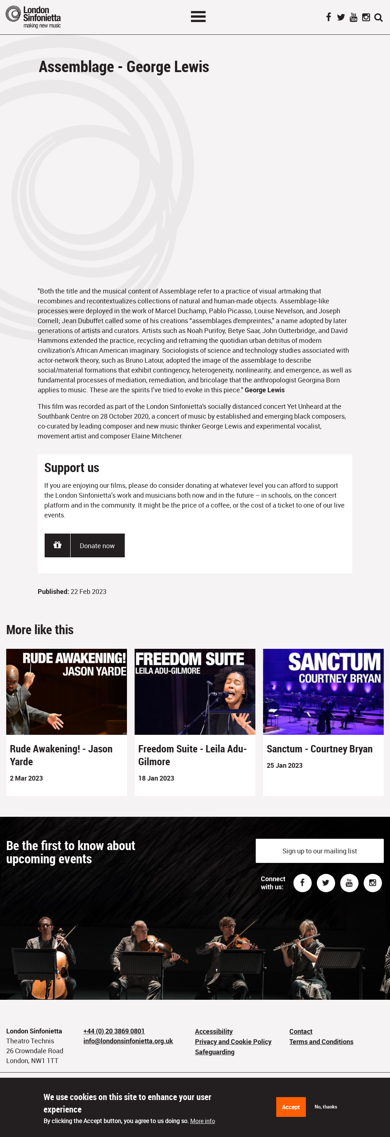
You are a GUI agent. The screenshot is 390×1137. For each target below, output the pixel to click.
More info (202, 1121)
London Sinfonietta (42, 17)
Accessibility (214, 1031)
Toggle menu (198, 16)
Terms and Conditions (321, 1041)
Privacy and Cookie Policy (233, 1041)
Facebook (328, 17)
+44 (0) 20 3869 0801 (114, 1030)
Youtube (349, 883)
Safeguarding (215, 1051)
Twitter (340, 17)
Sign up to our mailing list (319, 850)
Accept (291, 1107)
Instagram (365, 17)
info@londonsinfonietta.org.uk (128, 1040)
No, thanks (326, 1106)
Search (378, 17)
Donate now (97, 545)
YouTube (353, 17)
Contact (300, 1031)
